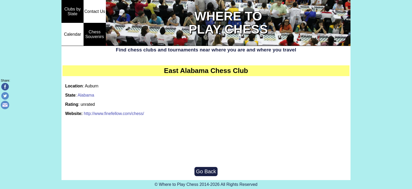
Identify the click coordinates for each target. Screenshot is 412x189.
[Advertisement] (206, 142)
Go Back (206, 171)
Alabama (86, 95)
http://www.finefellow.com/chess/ (114, 113)
